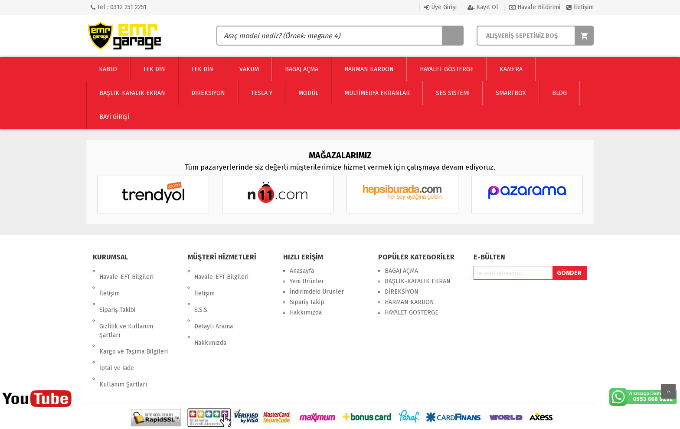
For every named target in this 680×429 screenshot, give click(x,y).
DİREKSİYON (401, 291)
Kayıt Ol (483, 7)
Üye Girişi (440, 7)
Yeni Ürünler (307, 281)
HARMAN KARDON (409, 302)
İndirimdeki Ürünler (317, 291)
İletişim (580, 7)
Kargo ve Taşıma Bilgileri (133, 321)
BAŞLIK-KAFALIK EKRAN (418, 281)
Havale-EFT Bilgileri (126, 271)
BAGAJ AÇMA (401, 271)
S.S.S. (201, 291)
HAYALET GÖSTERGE (411, 312)
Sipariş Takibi (117, 291)
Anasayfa (302, 271)
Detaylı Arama (213, 302)
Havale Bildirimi (534, 7)
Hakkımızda (210, 312)
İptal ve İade (116, 331)
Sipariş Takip (307, 302)
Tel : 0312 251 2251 (119, 7)
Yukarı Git (668, 391)
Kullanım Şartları (123, 342)
